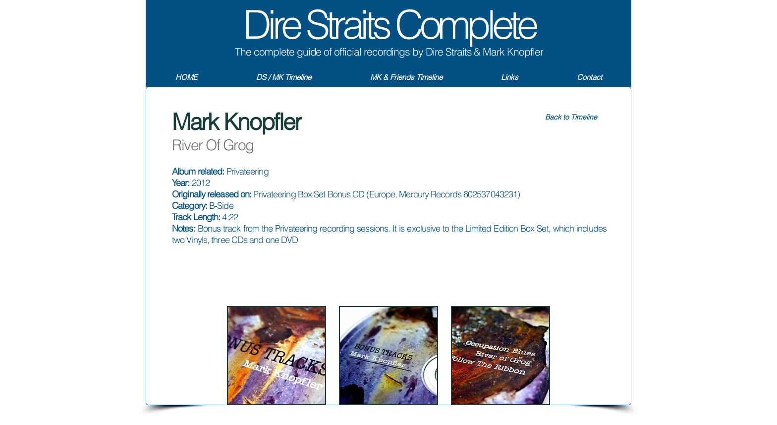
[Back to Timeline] (571, 117)
